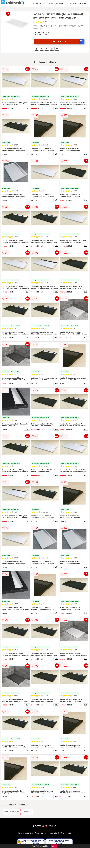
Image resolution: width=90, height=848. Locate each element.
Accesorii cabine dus (78, 3)
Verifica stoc (68, 41)
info (27, 108)
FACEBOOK (38, 826)
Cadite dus (27, 812)
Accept (54, 846)
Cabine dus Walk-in (55, 3)
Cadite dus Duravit (11, 812)
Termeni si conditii (25, 833)
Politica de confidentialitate (46, 833)
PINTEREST (50, 826)
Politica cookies (64, 833)
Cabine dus (36, 3)
